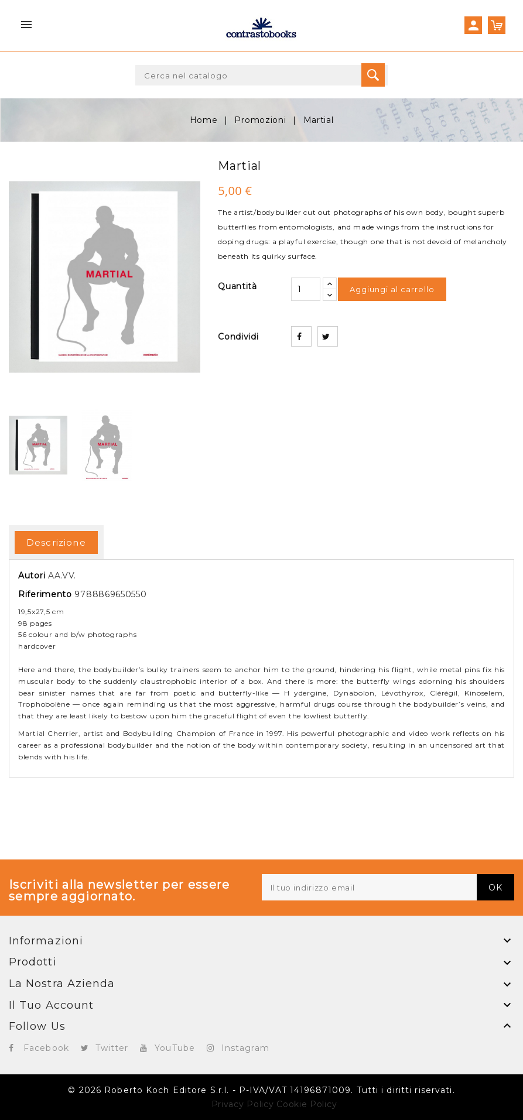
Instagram (245, 1048)
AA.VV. (62, 575)
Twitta (327, 336)
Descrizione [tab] (56, 542)
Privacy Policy (242, 1104)
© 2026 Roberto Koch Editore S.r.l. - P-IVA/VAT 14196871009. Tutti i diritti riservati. (261, 1090)
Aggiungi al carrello (392, 289)
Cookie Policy (306, 1104)
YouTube (175, 1048)
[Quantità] (305, 289)
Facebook (46, 1048)
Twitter (112, 1048)
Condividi (301, 336)
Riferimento (45, 594)
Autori (31, 575)
